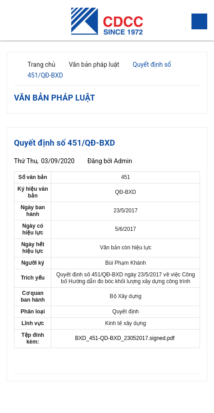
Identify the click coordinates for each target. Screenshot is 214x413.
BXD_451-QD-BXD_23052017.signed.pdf (125, 338)
